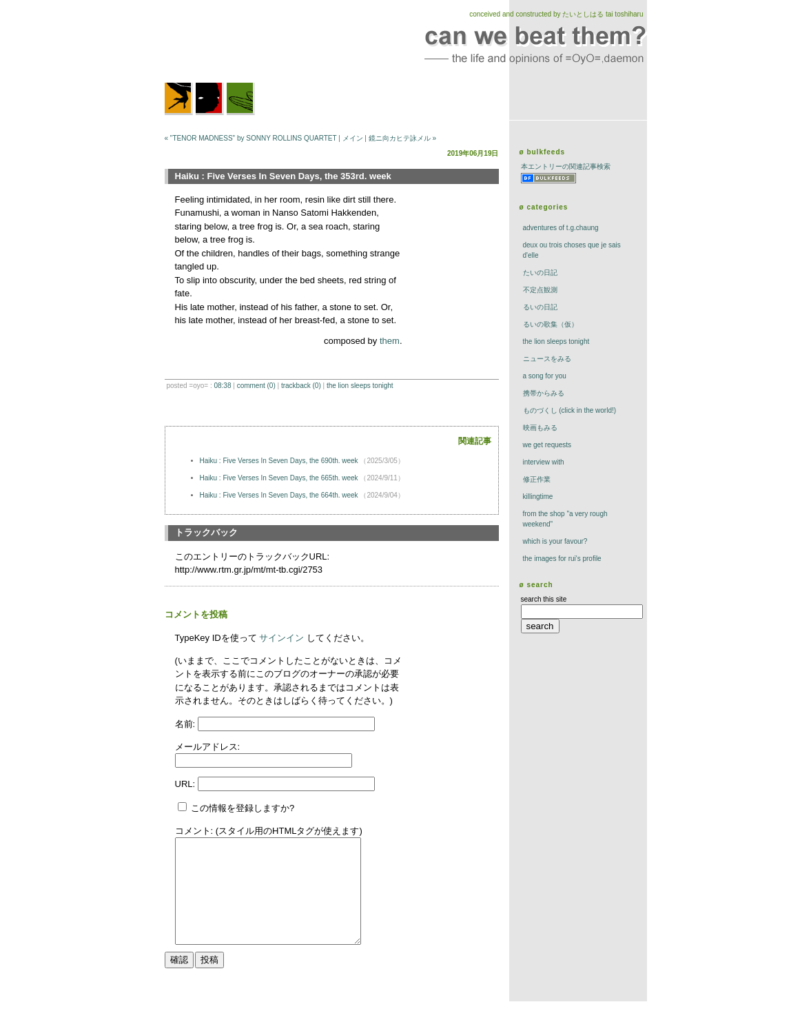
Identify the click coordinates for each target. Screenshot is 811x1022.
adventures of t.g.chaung (561, 228)
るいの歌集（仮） (550, 324)
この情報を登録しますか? (236, 808)
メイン (352, 138)
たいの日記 (540, 272)
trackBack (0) (301, 385)
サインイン (281, 638)
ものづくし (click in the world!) (570, 410)
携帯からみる (543, 393)
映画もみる (540, 427)
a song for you (544, 376)
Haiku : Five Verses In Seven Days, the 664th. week (280, 495)
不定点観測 (540, 290)
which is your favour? (555, 541)
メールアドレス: (207, 747)
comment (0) (256, 385)
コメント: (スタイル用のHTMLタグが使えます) (268, 831)
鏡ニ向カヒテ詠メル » (402, 138)
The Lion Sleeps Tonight (360, 385)
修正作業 (537, 479)
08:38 (222, 385)
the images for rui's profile (562, 558)
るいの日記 (540, 307)
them (390, 341)
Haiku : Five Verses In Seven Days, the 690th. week (280, 460)
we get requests (547, 445)
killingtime (538, 496)
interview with (543, 462)
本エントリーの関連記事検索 (565, 166)
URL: (186, 784)
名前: (186, 724)
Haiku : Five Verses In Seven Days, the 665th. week (280, 478)
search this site (544, 599)
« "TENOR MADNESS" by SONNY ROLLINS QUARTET (251, 138)
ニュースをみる (547, 358)
